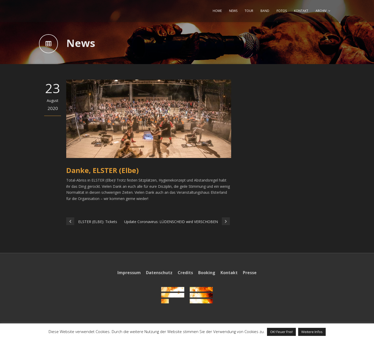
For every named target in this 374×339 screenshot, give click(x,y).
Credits (185, 272)
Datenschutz (159, 272)
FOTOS (282, 11)
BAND (265, 11)
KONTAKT (301, 11)
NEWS (233, 11)
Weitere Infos (312, 331)
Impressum (129, 272)
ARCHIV (321, 11)
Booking (206, 272)
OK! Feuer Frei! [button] (281, 331)
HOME (217, 11)
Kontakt (229, 272)
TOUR (249, 11)
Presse (250, 272)
